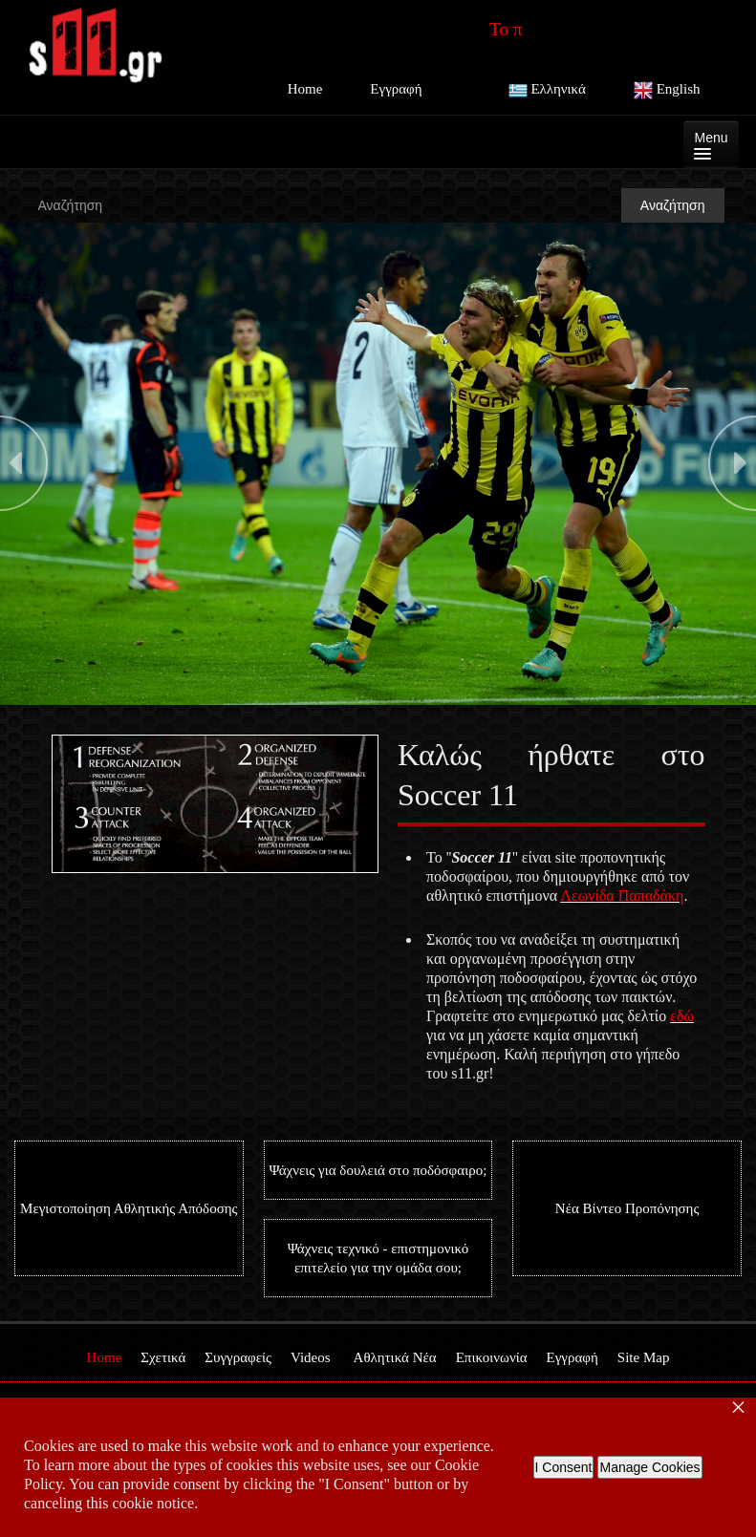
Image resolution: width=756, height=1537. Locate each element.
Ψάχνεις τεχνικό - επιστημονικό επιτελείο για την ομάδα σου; (378, 1258)
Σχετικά (162, 1357)
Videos (311, 1357)
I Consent (564, 1467)
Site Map (643, 1357)
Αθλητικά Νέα (395, 1357)
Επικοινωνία (492, 1357)
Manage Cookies (649, 1467)
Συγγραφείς (238, 1357)
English (667, 90)
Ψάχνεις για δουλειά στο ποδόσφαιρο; (378, 1170)
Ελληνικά (547, 90)
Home (305, 88)
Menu (710, 145)
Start (9, 710)
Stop (191, 710)
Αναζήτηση (672, 205)
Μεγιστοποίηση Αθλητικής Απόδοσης (128, 1208)
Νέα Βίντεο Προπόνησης (627, 1208)
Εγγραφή (395, 88)
